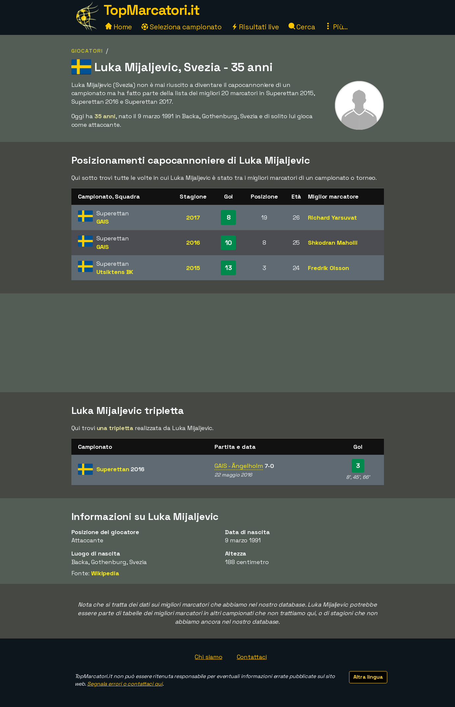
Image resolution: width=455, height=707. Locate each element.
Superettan (120, 469)
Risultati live (255, 26)
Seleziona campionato (181, 26)
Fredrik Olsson (328, 268)
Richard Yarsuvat (332, 217)
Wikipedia (105, 573)
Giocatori (87, 50)
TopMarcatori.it (152, 10)
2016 (193, 242)
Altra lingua (368, 676)
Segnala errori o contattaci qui (125, 683)
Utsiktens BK (115, 272)
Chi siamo (208, 657)
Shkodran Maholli (332, 242)
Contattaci (252, 657)
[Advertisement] (227, 343)
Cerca (302, 26)
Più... (336, 26)
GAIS (102, 221)
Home (118, 26)
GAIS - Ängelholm (239, 466)
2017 (193, 217)
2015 (193, 268)
